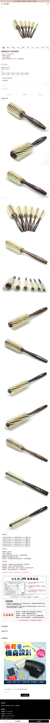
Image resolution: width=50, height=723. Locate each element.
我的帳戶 (3, 683)
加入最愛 (4, 89)
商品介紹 (9, 94)
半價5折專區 (5, 80)
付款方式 (13, 683)
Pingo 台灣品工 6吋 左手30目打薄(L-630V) (35, 667)
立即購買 (39, 721)
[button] (48, 660)
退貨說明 (17, 683)
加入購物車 (17, 721)
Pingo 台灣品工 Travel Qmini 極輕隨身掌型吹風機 (14, 668)
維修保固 (8, 683)
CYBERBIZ (40, 717)
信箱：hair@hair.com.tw (7, 696)
